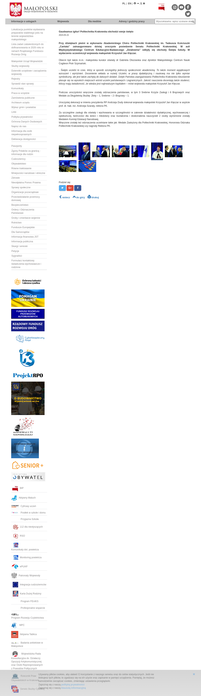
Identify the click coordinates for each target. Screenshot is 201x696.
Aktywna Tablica (24, 634)
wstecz (64, 197)
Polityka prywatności (22, 117)
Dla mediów (94, 21)
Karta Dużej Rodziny (26, 593)
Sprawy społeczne (20, 187)
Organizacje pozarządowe (25, 192)
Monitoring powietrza (26, 557)
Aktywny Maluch (23, 497)
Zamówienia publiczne (23, 97)
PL (123, 3)
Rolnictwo (16, 222)
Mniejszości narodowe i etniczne (28, 173)
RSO (18, 535)
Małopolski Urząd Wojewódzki (27, 61)
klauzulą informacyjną (73, 688)
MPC (18, 625)
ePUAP (19, 566)
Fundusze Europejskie (23, 227)
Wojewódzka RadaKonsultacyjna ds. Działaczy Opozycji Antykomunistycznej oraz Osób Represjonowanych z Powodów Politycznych (27, 661)
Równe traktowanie (21, 168)
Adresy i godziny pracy (131, 21)
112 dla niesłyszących (27, 526)
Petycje (15, 251)
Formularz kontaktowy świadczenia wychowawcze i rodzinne (26, 264)
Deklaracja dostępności (23, 139)
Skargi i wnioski (19, 246)
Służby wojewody (20, 66)
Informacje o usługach (23, 21)
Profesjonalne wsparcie (28, 608)
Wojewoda (63, 21)
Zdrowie (15, 177)
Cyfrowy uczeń (23, 506)
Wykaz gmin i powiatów (23, 107)
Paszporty (16, 146)
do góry (79, 197)
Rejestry (15, 78)
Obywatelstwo (18, 163)
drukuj (93, 197)
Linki (13, 112)
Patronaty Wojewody (25, 575)
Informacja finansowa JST (24, 236)
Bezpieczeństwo (19, 205)
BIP (17, 488)
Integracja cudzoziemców (28, 584)
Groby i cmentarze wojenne (25, 218)
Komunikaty (17, 88)
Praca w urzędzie (20, 93)
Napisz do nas (18, 126)
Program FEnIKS (24, 601)
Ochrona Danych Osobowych (26, 121)
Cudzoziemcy (18, 159)
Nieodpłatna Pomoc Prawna (26, 182)
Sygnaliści (16, 255)
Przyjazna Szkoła (25, 519)
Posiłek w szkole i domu (28, 512)
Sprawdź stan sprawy (22, 83)
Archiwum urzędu (20, 102)
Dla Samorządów (20, 232)
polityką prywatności (73, 684)
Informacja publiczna (22, 241)
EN (129, 3)
